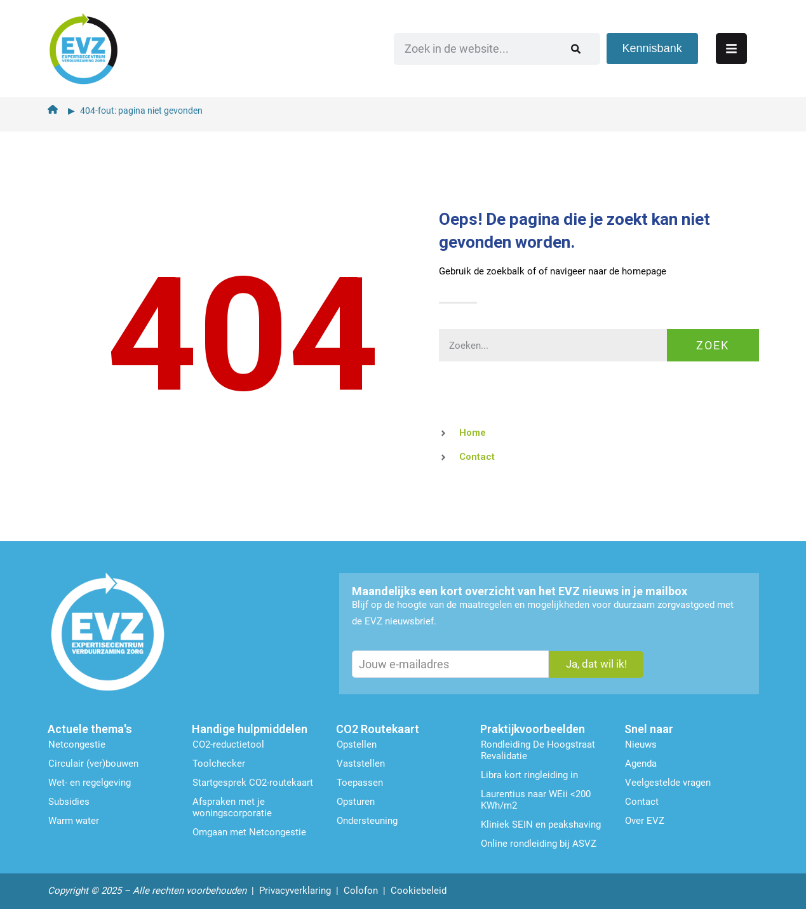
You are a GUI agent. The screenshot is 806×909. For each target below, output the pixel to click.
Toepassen (360, 781)
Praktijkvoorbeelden (532, 727)
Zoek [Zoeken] (712, 343)
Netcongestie (76, 743)
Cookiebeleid (419, 889)
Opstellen (357, 743)
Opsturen (356, 800)
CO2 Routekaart (377, 727)
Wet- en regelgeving (89, 781)
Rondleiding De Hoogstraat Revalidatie (538, 748)
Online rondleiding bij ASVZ (538, 842)
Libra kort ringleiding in (529, 773)
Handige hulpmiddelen (249, 727)
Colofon (361, 889)
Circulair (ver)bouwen (93, 762)
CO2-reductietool (228, 743)
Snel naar (648, 727)
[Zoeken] (599, 48)
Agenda (641, 762)
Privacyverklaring (295, 889)
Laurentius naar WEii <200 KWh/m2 (536, 798)
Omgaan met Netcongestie (249, 831)
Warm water (73, 819)
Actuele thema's (90, 727)
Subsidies (69, 800)
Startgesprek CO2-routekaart (252, 781)
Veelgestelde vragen (668, 781)
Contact (642, 800)
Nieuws (641, 743)
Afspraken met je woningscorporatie (232, 806)
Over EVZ (644, 819)
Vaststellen (361, 762)
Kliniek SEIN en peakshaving (541, 823)
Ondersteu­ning (367, 819)
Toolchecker (218, 762)
